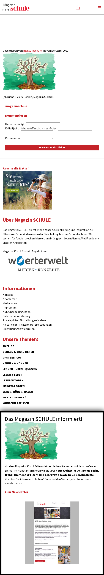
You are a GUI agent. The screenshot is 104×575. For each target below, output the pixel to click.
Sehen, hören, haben (18, 391)
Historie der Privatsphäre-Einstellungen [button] (27, 324)
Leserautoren (13, 380)
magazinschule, (33, 50)
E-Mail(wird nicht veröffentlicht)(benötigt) (31, 128)
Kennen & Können (15, 363)
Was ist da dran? (14, 397)
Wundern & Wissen (16, 403)
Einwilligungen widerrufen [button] (19, 329)
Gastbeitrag (12, 357)
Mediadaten (10, 303)
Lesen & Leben (12, 374)
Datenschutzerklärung (16, 316)
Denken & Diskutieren (18, 352)
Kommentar (12, 138)
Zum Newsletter (16, 492)
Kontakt (8, 294)
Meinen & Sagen (14, 386)
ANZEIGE (8, 346)
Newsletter (10, 299)
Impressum (10, 307)
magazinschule (16, 106)
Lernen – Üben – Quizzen (20, 369)
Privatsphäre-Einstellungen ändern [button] (24, 320)
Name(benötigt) (15, 124)
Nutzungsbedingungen (17, 311)
